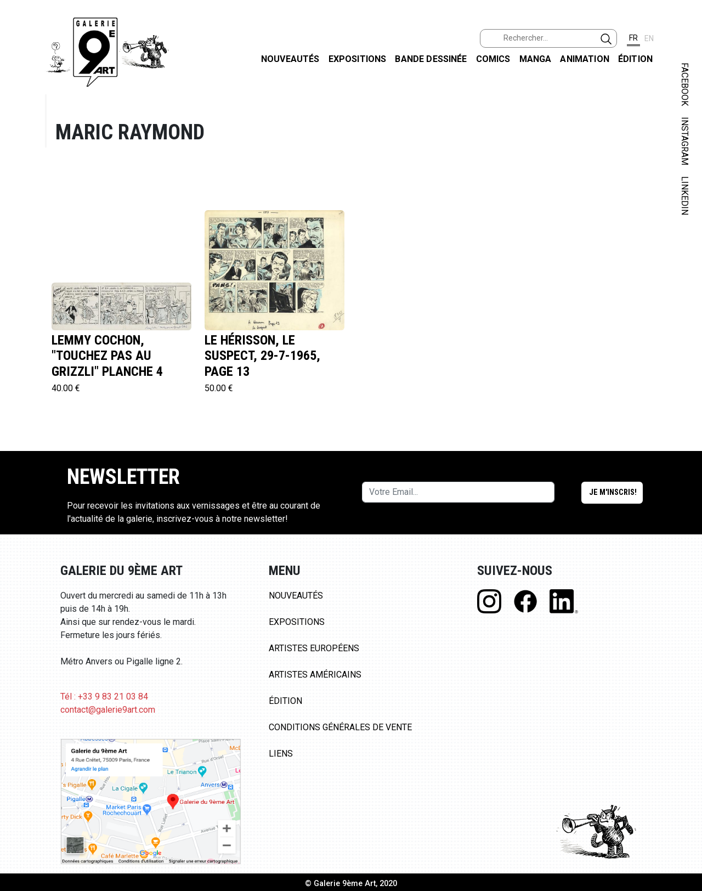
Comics (493, 59)
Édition (635, 59)
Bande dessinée (431, 59)
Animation (584, 59)
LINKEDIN (685, 195)
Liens (281, 753)
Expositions (358, 59)
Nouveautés (290, 59)
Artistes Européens (314, 648)
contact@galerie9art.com (107, 709)
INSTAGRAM (685, 141)
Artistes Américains (315, 674)
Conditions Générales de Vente (340, 727)
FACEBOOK (685, 84)
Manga (535, 59)
